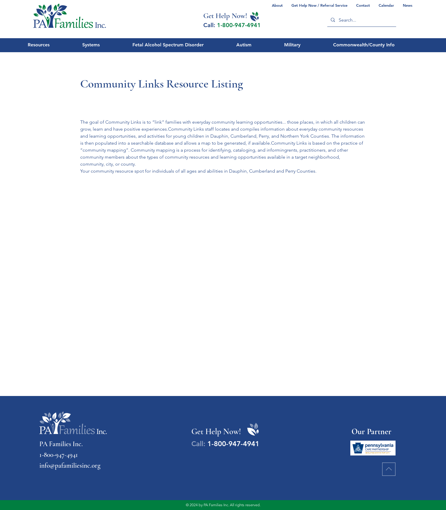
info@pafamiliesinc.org (69, 466)
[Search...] (361, 20)
